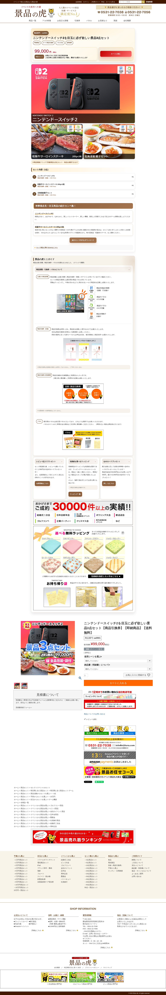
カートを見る (110, 2)
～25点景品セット (91, 874)
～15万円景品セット (21, 887)
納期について (136, 860)
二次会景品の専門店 (54, 978)
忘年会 (63, 871)
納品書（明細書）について (97, 665)
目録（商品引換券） (115, 865)
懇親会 (52, 817)
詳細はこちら (36, 930)
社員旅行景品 (55, 820)
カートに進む (116, 54)
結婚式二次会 (55, 823)
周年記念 (53, 826)
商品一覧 (32, 21)
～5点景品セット (91, 862)
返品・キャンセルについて (141, 871)
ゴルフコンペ (66, 865)
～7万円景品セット (21, 876)
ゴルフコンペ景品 (56, 805)
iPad (39, 865)
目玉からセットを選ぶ (39, 799)
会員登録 (79, 2)
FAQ (102, 2)
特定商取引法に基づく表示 (72, 967)
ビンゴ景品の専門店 (110, 978)
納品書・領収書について (141, 868)
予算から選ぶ (113, 868)
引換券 (77, 21)
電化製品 (111, 862)
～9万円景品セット (21, 882)
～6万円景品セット (21, 874)
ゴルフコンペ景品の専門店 (82, 978)
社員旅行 (64, 882)
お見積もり (102, 21)
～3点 (54, 793)
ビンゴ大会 (65, 862)
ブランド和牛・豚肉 (44, 868)
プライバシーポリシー (92, 967)
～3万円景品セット (21, 865)
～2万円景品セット (21, 862)
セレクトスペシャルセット (40, 787)
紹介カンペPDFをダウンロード (83, 240)
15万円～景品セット (21, 890)
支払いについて (137, 865)
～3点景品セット (91, 860)
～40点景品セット (91, 882)
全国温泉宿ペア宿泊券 (45, 882)
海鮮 (39, 871)
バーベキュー (66, 879)
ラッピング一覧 (75, 494)
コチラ (104, 934)
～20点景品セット (91, 871)
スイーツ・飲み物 (43, 876)
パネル (89, 21)
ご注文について (137, 862)
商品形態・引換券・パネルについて (49, 269)
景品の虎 (135, 993)
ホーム (16, 787)
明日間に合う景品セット (39, 791)
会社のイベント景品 (57, 811)
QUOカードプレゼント (111, 461)
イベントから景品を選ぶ (39, 805)
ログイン (86, 2)
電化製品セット (43, 862)
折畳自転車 (41, 879)
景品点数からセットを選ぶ (40, 793)
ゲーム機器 (53, 799)
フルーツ (40, 874)
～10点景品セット (91, 865)
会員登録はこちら (42, 483)
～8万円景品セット (21, 879)
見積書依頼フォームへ (24, 707)
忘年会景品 (54, 814)
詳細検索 (149, 2)
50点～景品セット (91, 887)
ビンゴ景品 (54, 808)
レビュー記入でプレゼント (46, 461)
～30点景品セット (91, 876)
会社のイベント (66, 868)
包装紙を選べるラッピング (79, 461)
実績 (115, 21)
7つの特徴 (47, 21)
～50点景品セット (91, 885)
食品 (109, 860)
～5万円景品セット (21, 871)
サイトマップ (107, 967)
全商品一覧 (25, 802)
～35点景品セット (91, 879)
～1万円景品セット (21, 860)
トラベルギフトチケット (46, 860)
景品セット (25, 787)
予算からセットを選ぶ (39, 796)
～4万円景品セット (21, 868)
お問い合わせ (136, 876)
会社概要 (127, 21)
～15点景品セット (91, 868)
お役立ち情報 (62, 21)
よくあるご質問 (137, 874)
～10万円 (52, 796)
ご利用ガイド (95, 2)
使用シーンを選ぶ (93, 656)
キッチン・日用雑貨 (115, 871)
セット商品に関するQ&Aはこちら (47, 247)
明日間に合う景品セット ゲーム (61, 791)
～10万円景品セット (21, 885)
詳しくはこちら (109, 483)
